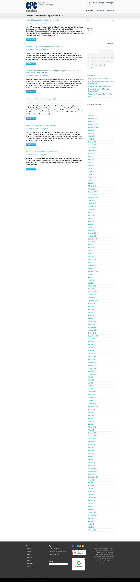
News (37, 23)
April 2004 (91, 492)
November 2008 (92, 330)
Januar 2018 (91, 136)
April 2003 (91, 506)
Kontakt (109, 10)
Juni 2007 (91, 380)
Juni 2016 (91, 159)
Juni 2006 (91, 415)
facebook (73, 546)
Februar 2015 (92, 174)
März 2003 (91, 509)
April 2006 (91, 421)
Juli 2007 (90, 377)
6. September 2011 (30, 154)
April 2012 (91, 221)
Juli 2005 (90, 448)
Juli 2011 (90, 245)
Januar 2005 (91, 465)
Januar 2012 (91, 230)
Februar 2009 (92, 321)
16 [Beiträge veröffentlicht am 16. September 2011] (104, 58)
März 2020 (91, 130)
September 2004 (93, 477)
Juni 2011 (91, 248)
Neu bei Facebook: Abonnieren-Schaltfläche (42, 20)
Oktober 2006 (92, 403)
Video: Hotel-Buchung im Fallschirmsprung (42, 125)
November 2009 (92, 295)
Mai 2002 (90, 521)
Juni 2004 (91, 486)
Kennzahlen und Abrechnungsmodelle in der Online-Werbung (101, 82)
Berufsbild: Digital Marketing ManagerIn (100, 86)
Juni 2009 (91, 309)
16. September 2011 (31, 23)
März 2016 (91, 165)
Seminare (89, 10)
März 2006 (91, 424)
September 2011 (93, 239)
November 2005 (92, 436)
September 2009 (93, 301)
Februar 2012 (92, 227)
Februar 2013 (92, 204)
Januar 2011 (91, 262)
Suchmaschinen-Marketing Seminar (58, 551)
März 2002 (91, 527)
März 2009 (91, 318)
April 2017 (91, 139)
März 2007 (91, 389)
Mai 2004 (90, 489)
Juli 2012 (90, 212)
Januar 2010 (91, 289)
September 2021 (93, 118)
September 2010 (93, 271)
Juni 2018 (91, 133)
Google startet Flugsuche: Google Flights (41, 99)
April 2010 (91, 280)
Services (100, 10)
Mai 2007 (90, 383)
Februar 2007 (92, 392)
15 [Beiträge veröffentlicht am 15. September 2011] (100, 58)
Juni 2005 (91, 450)
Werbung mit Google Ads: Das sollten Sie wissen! (100, 95)
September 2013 (93, 198)
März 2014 (91, 183)
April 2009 (91, 315)
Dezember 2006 (92, 398)
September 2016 (93, 151)
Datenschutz (30, 563)
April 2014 (91, 180)
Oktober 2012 (92, 209)
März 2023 (91, 115)
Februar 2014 (92, 186)
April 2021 (91, 121)
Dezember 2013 (92, 192)
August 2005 (91, 445)
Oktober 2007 (92, 368)
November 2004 (92, 471)
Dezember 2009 (92, 292)
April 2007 (91, 386)
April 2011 (91, 254)
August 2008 (91, 339)
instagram (75, 546)
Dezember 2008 (92, 327)
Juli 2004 (90, 483)
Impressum (29, 566)
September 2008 (93, 336)
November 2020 (92, 124)
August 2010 (91, 274)
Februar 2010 (92, 286)
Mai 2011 (90, 251)
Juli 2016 (90, 157)
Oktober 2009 (92, 298)
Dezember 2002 (92, 515)
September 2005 (93, 442)
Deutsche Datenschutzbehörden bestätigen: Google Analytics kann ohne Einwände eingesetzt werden (53, 71)
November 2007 (92, 365)
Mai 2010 (90, 277)
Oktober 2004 (92, 474)
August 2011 (91, 242)
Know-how (91, 31)
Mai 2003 (90, 503)
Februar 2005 (92, 462)
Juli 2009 (90, 306)
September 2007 (93, 371)
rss (80, 546)
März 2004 (91, 495)
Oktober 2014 (92, 177)
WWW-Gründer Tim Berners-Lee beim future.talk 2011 (46, 46)
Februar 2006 (92, 427)
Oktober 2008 (92, 333)
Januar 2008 (91, 359)
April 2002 (91, 524)
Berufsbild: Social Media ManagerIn (98, 78)
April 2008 (91, 351)
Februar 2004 (92, 498)
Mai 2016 (90, 162)
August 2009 (91, 304)
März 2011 (91, 256)
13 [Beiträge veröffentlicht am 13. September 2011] (92, 58)
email (83, 546)
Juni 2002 (91, 518)
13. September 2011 (31, 128)
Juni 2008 (91, 345)
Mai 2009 (90, 312)
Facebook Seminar (54, 554)
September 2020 (93, 127)
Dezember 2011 (92, 233)
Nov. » (93, 68)
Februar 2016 (92, 168)
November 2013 (92, 195)
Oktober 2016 (92, 148)
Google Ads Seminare (55, 548)
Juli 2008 (90, 342)
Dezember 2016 (92, 142)
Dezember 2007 (92, 362)
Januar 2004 (91, 500)
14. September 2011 (31, 101)
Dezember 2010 (92, 265)
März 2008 (91, 353)
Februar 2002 (92, 530)
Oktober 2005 (92, 439)
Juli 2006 (90, 412)
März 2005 (91, 459)
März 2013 (91, 201)
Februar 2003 (92, 512)
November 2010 (92, 268)
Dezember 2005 (92, 433)
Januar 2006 (91, 430)
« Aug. (88, 68)
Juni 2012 (91, 215)
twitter (78, 546)
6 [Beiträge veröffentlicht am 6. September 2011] (92, 54)
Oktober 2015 (92, 171)
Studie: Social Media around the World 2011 (42, 151)
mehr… (103, 562)
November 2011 (92, 236)
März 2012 (91, 224)
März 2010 (91, 283)
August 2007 (91, 374)
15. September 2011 (31, 49)
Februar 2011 (92, 259)
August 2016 (91, 154)
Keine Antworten (45, 23)
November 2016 (92, 145)
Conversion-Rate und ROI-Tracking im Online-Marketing (99, 90)
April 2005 (91, 456)
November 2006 (92, 401)
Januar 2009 (91, 324)
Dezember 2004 (92, 468)
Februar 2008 (92, 356)
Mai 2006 (90, 418)
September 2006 (93, 406)
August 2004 (91, 480)
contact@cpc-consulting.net (106, 3)
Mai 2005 (90, 453)
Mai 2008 (90, 348)
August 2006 (91, 409)
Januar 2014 (91, 189)
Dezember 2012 (92, 207)
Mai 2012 (90, 218)
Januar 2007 (91, 395)
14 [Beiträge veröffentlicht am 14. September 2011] (96, 58)
